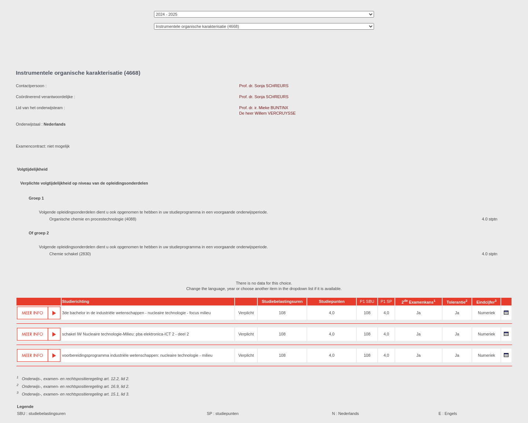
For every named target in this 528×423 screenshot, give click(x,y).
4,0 (331, 313)
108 (282, 313)
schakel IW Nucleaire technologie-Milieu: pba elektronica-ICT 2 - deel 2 (125, 334)
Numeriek (486, 313)
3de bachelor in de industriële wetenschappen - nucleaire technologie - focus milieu (136, 313)
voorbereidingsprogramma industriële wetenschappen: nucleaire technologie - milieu (137, 355)
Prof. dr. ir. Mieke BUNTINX (263, 107)
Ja (419, 313)
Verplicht (246, 313)
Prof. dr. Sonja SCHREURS (264, 86)
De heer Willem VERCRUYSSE (267, 113)
